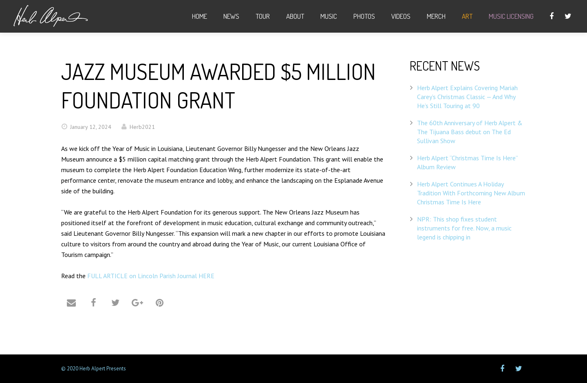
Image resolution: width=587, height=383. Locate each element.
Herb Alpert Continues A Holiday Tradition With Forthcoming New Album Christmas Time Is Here (471, 193)
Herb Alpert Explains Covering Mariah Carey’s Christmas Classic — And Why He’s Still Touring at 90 (467, 97)
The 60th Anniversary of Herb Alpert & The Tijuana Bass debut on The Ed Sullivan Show (470, 132)
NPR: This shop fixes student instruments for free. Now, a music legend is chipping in (464, 228)
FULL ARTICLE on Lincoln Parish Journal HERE (150, 276)
